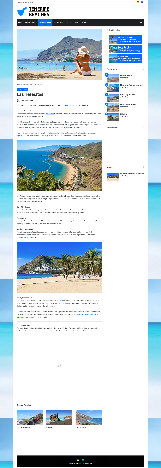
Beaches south (30, 22)
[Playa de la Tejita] (113, 78)
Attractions (58, 22)
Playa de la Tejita (126, 75)
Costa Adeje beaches (127, 95)
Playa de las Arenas (23, 427)
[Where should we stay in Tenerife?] (113, 177)
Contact (78, 463)
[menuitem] (138, 2)
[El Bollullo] (59, 417)
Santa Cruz (67, 105)
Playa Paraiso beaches (128, 104)
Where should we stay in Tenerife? (132, 174)
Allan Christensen (26, 100)
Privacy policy (87, 463)
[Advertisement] (102, 11)
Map (76, 22)
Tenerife (62, 301)
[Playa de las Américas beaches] (113, 88)
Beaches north (45, 22)
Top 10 (68, 22)
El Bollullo (49, 427)
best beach (50, 114)
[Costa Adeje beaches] (113, 98)
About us (72, 463)
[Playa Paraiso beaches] (113, 107)
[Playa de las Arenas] (30, 417)
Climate (83, 22)
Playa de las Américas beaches (130, 85)
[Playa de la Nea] (89, 417)
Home (20, 22)
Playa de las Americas (84, 314)
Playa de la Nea (81, 427)
